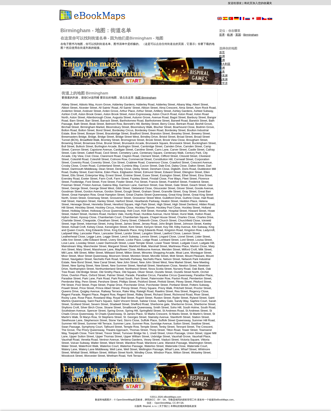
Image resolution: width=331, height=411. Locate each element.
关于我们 (164, 406)
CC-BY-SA (178, 403)
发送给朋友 (235, 3)
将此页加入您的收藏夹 (258, 3)
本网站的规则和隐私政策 (183, 406)
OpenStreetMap (162, 403)
